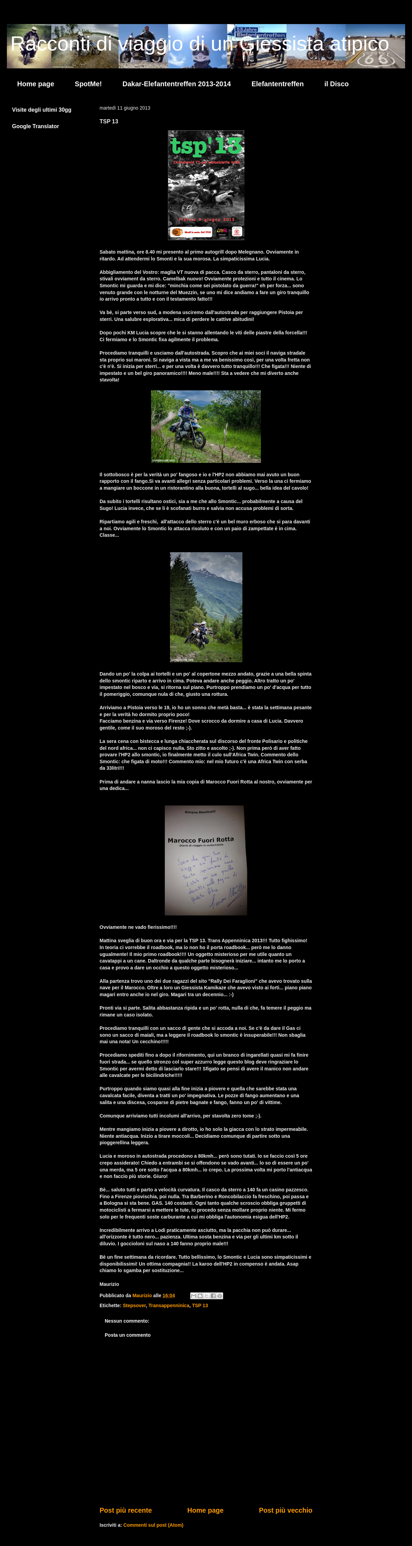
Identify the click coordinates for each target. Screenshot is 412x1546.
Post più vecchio (285, 1510)
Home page (35, 84)
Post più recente (126, 1510)
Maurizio (143, 1295)
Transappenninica (168, 1305)
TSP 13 (200, 1305)
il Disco (336, 84)
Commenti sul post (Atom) (153, 1525)
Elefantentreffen (277, 84)
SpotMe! (88, 84)
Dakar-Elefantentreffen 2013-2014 (177, 84)
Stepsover (134, 1305)
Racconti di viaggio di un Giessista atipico (199, 43)
